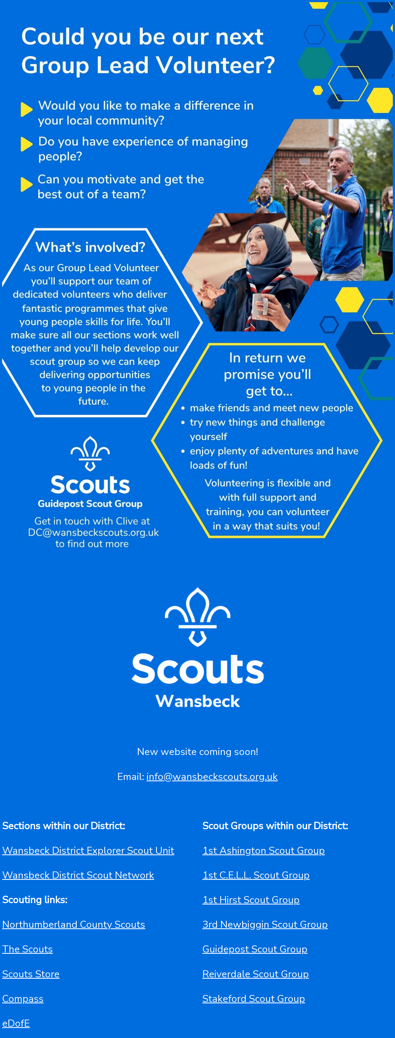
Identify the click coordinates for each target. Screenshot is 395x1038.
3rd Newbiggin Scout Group (265, 924)
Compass (23, 999)
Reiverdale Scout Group (255, 974)
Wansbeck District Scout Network (78, 875)
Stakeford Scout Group (253, 999)
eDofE (16, 1023)
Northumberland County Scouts (73, 924)
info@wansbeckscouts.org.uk (212, 776)
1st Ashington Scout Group (263, 850)
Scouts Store (31, 974)
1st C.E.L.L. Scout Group (256, 875)
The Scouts (27, 949)
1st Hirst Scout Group (251, 900)
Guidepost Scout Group (254, 949)
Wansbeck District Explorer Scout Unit (88, 850)
